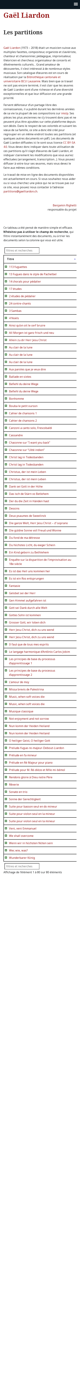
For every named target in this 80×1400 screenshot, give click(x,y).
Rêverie (14, 1207)
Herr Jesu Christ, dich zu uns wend (18, 906)
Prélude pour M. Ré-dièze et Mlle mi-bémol (19, 1180)
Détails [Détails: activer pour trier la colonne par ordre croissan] (41, 259)
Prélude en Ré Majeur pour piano (18, 1164)
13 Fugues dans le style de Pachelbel (19, 282)
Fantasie (14, 833)
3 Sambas (15, 340)
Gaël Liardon (26, 15)
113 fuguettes (18, 267)
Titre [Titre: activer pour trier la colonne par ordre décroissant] (10, 259)
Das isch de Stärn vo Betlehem (16, 657)
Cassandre (16, 540)
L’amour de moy (19, 1017)
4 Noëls (14, 347)
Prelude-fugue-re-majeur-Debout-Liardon (19, 1129)
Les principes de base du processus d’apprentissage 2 (19, 1001)
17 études (15, 305)
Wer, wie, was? (18, 1352)
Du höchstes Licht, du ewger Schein (19, 762)
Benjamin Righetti (65, 205)
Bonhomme (16, 478)
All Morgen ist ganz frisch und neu (19, 374)
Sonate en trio (18, 1218)
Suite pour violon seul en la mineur (19, 1261)
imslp (64, 113)
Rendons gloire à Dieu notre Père (19, 1195)
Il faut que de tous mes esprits (17, 937)
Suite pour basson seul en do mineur (19, 1246)
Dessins (14, 680)
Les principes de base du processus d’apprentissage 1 (19, 977)
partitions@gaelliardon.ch (20, 191)
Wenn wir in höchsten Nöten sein (19, 1341)
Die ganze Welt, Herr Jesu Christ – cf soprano (19, 715)
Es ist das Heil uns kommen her (18, 810)
